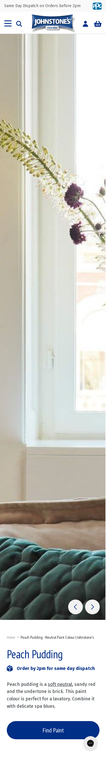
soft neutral (60, 684)
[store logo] (53, 23)
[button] (75, 607)
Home (11, 637)
